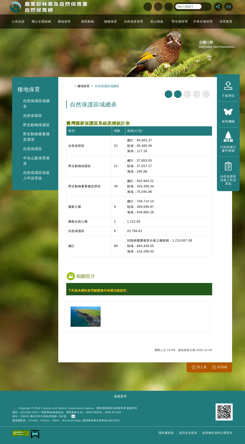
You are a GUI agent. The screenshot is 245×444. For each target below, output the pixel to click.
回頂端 (222, 367)
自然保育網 (48, 7)
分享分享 (178, 94)
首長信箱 (74, 416)
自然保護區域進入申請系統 (36, 175)
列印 (168, 94)
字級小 (187, 94)
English (228, 6)
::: (141, 5)
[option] (86, 316)
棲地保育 (83, 86)
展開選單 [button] (120, 396)
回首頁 (168, 6)
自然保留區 (32, 116)
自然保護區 (32, 149)
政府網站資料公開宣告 (217, 432)
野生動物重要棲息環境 (36, 136)
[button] (139, 290)
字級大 (206, 94)
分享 (218, 6)
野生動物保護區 (36, 125)
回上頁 (202, 367)
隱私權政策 (166, 432)
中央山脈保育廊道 (36, 161)
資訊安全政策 (188, 432)
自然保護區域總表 (36, 103)
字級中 (196, 94)
